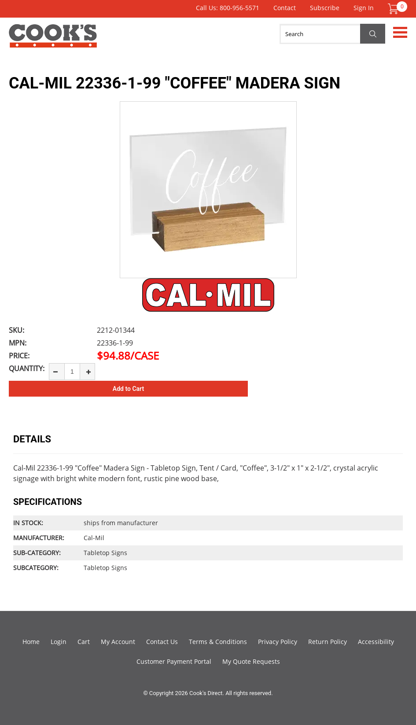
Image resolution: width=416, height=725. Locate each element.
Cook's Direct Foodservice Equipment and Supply (53, 41)
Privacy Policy (277, 641)
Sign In (363, 8)
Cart (83, 641)
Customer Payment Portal (173, 661)
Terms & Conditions (218, 641)
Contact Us (162, 641)
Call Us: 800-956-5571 (227, 8)
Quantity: (26, 368)
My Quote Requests (251, 661)
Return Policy (327, 641)
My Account (118, 641)
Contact (284, 8)
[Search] (332, 34)
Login (58, 641)
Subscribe (324, 8)
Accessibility (376, 641)
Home (31, 641)
